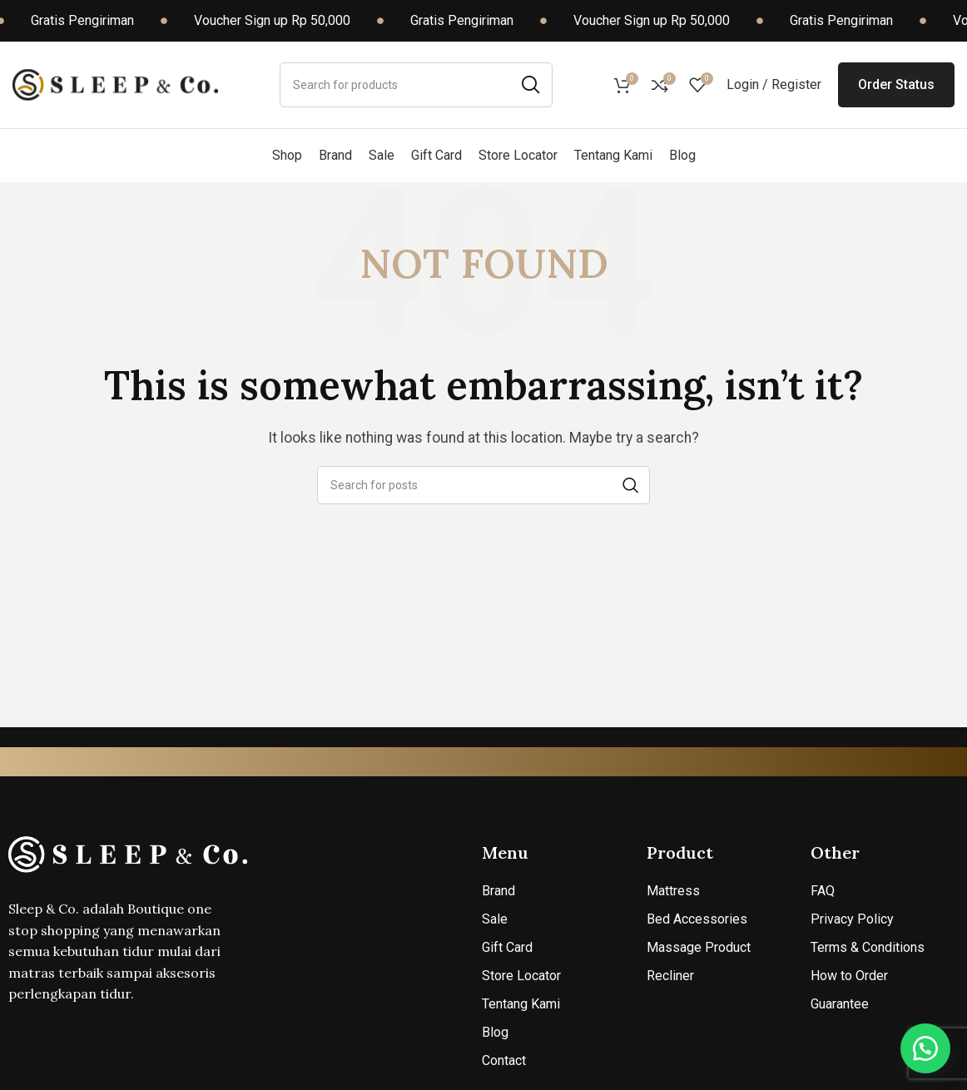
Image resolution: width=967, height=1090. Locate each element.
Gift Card (507, 947)
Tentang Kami (521, 1004)
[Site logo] (115, 84)
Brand (498, 891)
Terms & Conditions (868, 947)
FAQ (823, 891)
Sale (495, 919)
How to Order (849, 975)
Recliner (670, 975)
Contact (504, 1060)
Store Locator (521, 975)
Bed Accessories (697, 919)
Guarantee (840, 1004)
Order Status (896, 84)
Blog (495, 1032)
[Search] (416, 84)
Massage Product (699, 947)
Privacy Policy (852, 919)
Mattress (673, 891)
